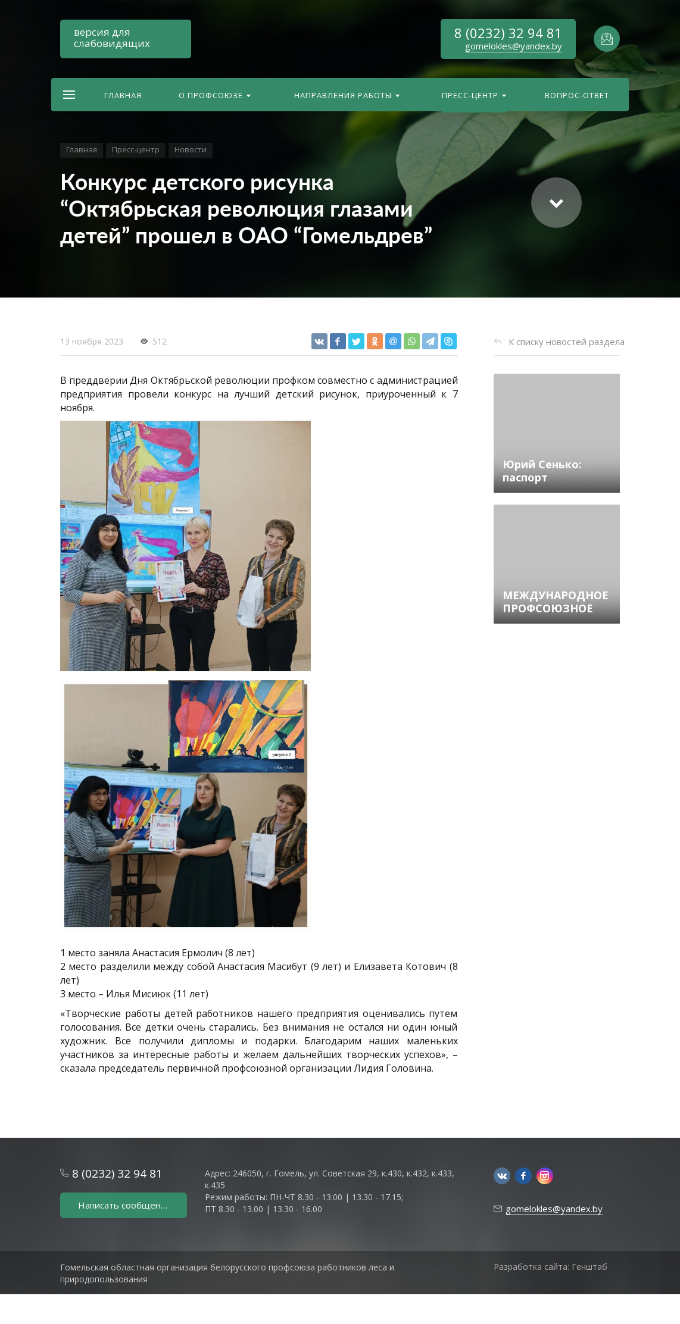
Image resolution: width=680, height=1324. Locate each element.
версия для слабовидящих (112, 37)
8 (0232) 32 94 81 (508, 33)
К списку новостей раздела (567, 342)
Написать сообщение (124, 1205)
